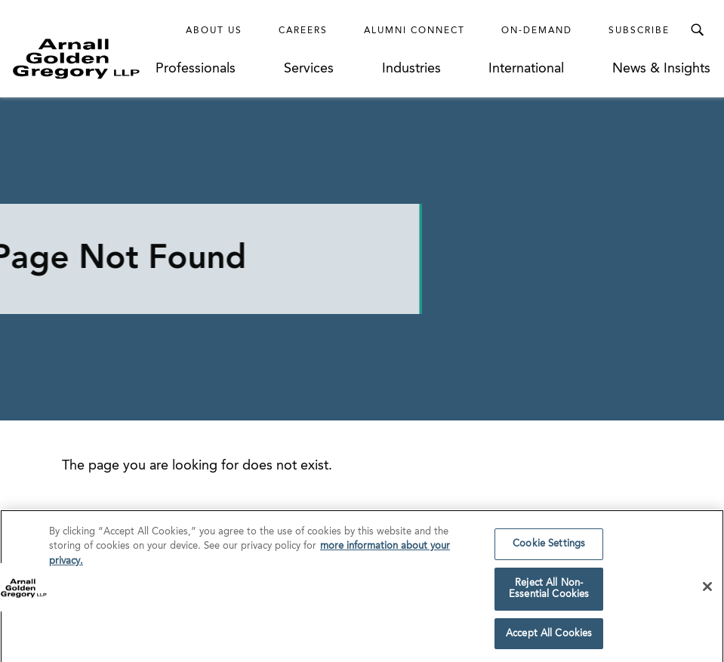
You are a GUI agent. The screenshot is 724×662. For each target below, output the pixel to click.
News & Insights (661, 68)
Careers (303, 30)
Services (309, 68)
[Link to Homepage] (83, 58)
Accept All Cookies (549, 640)
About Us (214, 30)
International (526, 68)
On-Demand (536, 30)
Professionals (196, 68)
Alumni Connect (414, 30)
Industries (411, 68)
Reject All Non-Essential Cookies (549, 595)
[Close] (707, 592)
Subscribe (639, 30)
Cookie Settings (549, 550)
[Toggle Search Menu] (697, 30)
